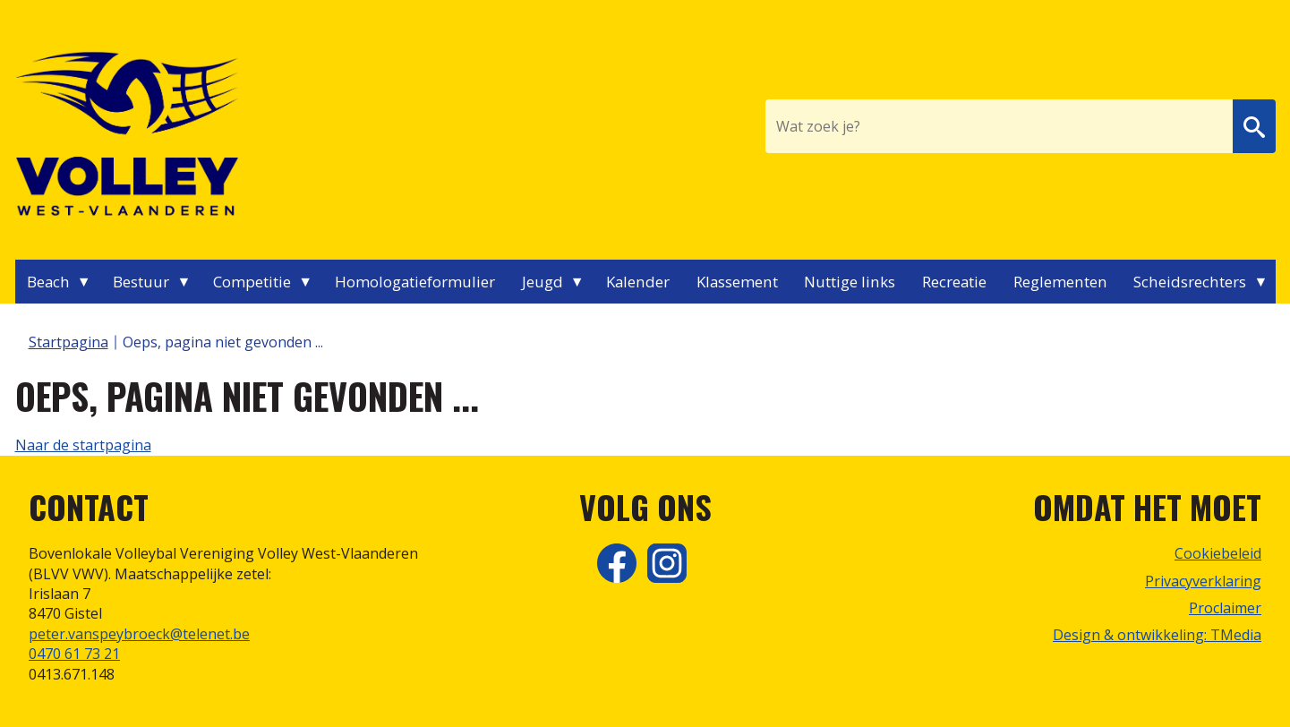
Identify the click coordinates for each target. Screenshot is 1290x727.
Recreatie (954, 281)
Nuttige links (849, 281)
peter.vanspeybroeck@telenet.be (139, 634)
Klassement (737, 281)
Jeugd (542, 281)
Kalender (638, 281)
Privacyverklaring (1203, 581)
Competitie (252, 281)
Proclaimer (1225, 608)
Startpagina (68, 342)
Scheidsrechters (1189, 281)
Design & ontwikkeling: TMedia (1157, 635)
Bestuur (141, 281)
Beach (48, 281)
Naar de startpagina (83, 445)
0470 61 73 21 (74, 653)
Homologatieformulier (415, 281)
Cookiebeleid (1218, 553)
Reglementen (1060, 281)
